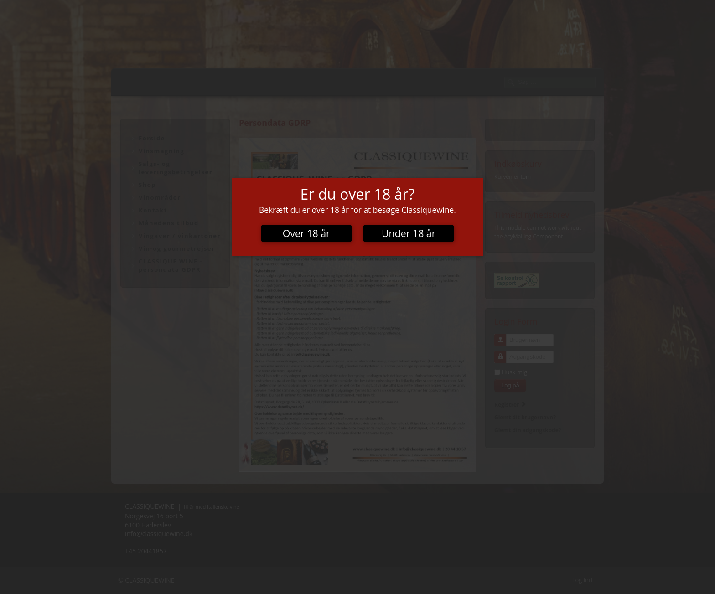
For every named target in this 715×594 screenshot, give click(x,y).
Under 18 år (408, 233)
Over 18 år (306, 233)
